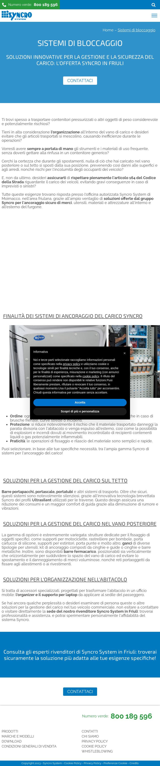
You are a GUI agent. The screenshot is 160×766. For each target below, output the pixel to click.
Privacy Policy (95, 741)
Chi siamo (90, 736)
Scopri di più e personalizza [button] (80, 411)
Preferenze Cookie (115, 763)
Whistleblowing (97, 751)
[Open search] (153, 4)
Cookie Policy (94, 746)
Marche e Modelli (18, 736)
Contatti (90, 731)
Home (108, 30)
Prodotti (10, 731)
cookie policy (90, 376)
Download (11, 741)
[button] (124, 353)
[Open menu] (154, 15)
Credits (134, 763)
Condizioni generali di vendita (29, 746)
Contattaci (80, 80)
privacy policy (71, 364)
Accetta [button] (80, 402)
